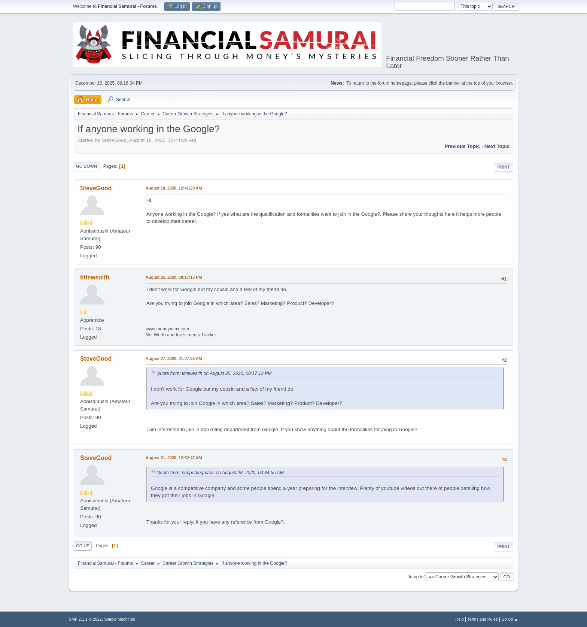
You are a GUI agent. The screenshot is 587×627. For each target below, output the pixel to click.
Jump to (416, 576)
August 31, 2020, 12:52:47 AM (174, 457)
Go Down (86, 166)
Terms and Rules (483, 619)
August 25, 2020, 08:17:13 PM (174, 277)
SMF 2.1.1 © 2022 (85, 619)
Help (460, 619)
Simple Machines (119, 619)
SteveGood (96, 188)
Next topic (497, 146)
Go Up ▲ (509, 619)
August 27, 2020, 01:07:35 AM (174, 358)
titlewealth (94, 277)
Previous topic (462, 146)
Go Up (82, 545)
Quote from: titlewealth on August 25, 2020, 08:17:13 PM (214, 373)
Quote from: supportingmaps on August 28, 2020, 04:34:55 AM (220, 472)
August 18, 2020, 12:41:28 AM (174, 188)
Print (503, 167)
